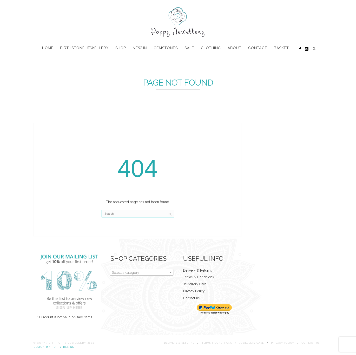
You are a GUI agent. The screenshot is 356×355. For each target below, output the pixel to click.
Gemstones (166, 48)
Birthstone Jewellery (84, 48)
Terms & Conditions (198, 277)
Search (314, 49)
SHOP (120, 48)
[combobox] (141, 272)
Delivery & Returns (197, 270)
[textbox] (141, 272)
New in (140, 48)
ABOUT (234, 48)
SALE (189, 48)
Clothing (211, 48)
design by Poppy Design (54, 347)
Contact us (191, 298)
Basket (281, 48)
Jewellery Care (194, 284)
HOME (47, 48)
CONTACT (257, 48)
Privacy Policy (194, 291)
